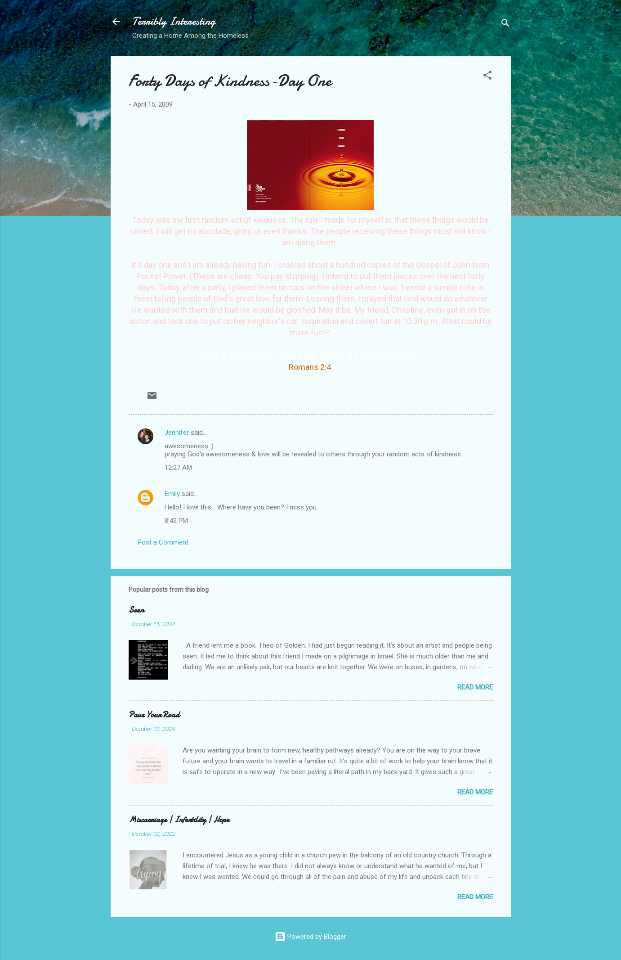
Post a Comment (163, 542)
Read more (475, 687)
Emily (172, 494)
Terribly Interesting (173, 21)
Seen (136, 610)
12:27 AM (178, 468)
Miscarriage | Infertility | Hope (179, 819)
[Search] (505, 24)
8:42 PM (176, 521)
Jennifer (177, 432)
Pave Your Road (154, 715)
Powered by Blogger (310, 937)
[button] (487, 77)
